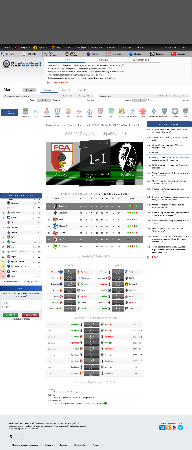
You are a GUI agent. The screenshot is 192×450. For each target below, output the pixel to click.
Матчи (90, 96)
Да (7, 303)
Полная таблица (11, 281)
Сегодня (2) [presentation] (49, 90)
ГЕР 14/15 (137, 330)
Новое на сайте (80, 445)
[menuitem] (62, 47)
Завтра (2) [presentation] (66, 90)
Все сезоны (101, 403)
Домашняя (66, 397)
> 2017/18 (88, 403)
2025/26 (65, 96)
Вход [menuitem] (184, 47)
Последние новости (169, 124)
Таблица (82, 96)
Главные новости (60, 82)
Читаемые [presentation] (103, 60)
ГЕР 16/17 (137, 324)
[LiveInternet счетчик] (16, 439)
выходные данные (78, 426)
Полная (57, 397)
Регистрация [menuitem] (170, 47)
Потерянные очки (89, 397)
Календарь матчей (61, 392)
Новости (73, 96)
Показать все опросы (21, 319)
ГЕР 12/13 (137, 355)
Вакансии (63, 445)
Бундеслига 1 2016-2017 (99, 174)
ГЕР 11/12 (137, 367)
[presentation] (26, 89)
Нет (7, 307)
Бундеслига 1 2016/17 (101, 382)
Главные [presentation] (66, 59)
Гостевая (76, 397)
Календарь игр (30, 281)
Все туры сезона (77, 392)
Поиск (140, 47)
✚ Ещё (154, 257)
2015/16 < (58, 403)
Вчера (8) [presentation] (82, 90)
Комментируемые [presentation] (141, 60)
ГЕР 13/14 (137, 343)
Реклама (96, 445)
